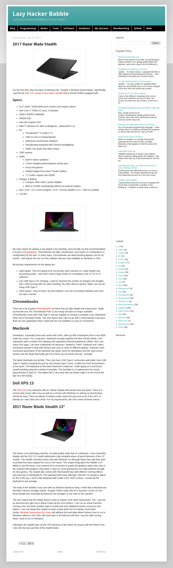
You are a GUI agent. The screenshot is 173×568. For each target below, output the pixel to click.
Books (44, 28)
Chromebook (30, 252)
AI (119, 246)
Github (138, 28)
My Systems (102, 28)
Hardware (84, 28)
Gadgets (121, 263)
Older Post (101, 552)
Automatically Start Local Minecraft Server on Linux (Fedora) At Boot (137, 167)
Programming (28, 28)
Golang (121, 269)
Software (68, 28)
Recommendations (126, 304)
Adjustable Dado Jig (126, 151)
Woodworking (121, 28)
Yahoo (121, 327)
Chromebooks (43, 308)
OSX (120, 292)
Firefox (121, 259)
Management (123, 288)
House (121, 275)
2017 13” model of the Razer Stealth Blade (47, 93)
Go (119, 266)
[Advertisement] (139, 214)
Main (149, 28)
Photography (123, 295)
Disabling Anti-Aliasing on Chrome (132, 69)
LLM (120, 282)
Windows (122, 317)
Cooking (121, 253)
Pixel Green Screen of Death (130, 137)
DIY (119, 256)
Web (120, 314)
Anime (121, 250)
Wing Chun (123, 321)
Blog (12, 28)
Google (121, 272)
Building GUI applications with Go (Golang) (136, 125)
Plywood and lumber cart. (129, 57)
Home (60, 552)
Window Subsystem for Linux (35, 512)
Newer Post (18, 552)
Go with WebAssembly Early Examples (134, 81)
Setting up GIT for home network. (132, 93)
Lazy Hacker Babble (41, 14)
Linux (120, 279)
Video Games (124, 311)
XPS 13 (21, 390)
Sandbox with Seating (127, 180)
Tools (55, 28)
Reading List (123, 301)
